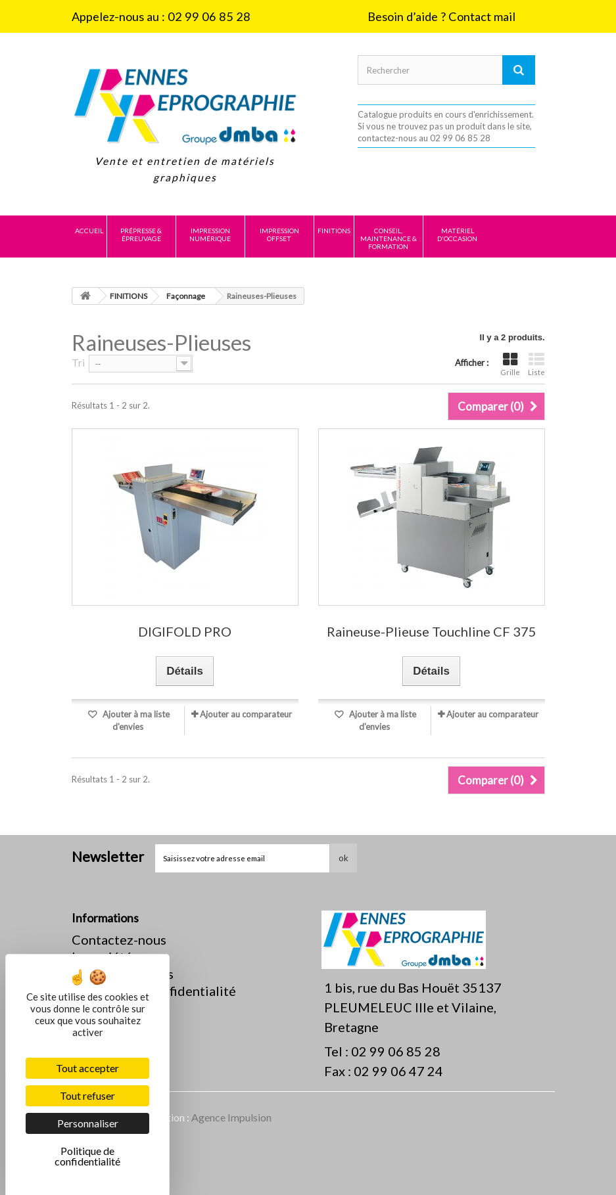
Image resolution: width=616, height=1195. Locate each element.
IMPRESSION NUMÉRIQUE (210, 234)
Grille (510, 364)
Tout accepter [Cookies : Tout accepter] (87, 1068)
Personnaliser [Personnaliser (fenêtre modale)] (87, 1123)
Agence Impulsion (231, 1117)
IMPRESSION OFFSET (279, 234)
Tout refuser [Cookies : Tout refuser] (87, 1095)
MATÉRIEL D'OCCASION (457, 234)
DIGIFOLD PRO (184, 631)
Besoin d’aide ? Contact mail (441, 16)
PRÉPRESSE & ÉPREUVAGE (141, 234)
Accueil (89, 231)
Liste (536, 364)
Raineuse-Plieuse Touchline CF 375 (431, 631)
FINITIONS (334, 231)
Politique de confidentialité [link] (87, 1155)
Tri (78, 363)
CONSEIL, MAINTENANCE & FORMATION (388, 238)
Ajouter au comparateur (246, 714)
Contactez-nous (119, 939)
